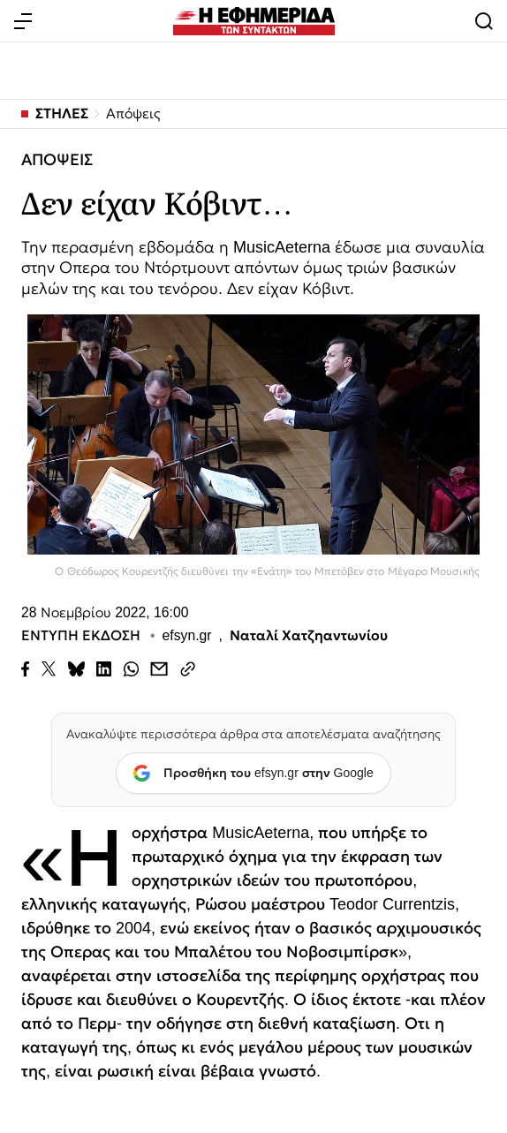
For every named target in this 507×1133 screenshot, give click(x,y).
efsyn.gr (187, 637)
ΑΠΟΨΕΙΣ (57, 160)
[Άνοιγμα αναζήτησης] (484, 21)
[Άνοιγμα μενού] (23, 21)
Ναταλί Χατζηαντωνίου (309, 637)
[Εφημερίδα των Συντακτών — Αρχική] (254, 21)
